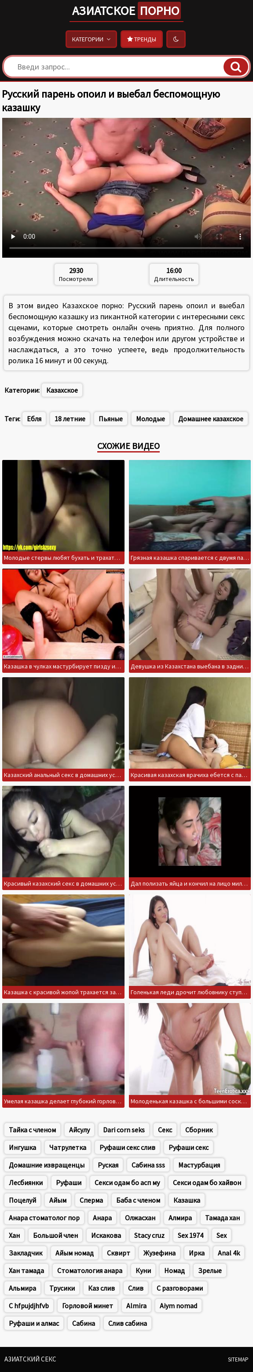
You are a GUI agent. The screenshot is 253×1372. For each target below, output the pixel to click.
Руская (108, 1164)
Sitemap (238, 1359)
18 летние (70, 418)
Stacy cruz (149, 1235)
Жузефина (159, 1252)
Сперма (91, 1200)
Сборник (199, 1129)
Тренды (141, 39)
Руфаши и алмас (34, 1323)
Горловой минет (87, 1305)
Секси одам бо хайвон (207, 1182)
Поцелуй (22, 1200)
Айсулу (79, 1129)
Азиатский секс (30, 1359)
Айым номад (74, 1252)
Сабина (83, 1323)
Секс (165, 1129)
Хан (14, 1235)
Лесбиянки (26, 1182)
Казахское (62, 390)
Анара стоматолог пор (44, 1217)
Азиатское (126, 10)
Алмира (180, 1217)
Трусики (62, 1288)
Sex (221, 1235)
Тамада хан (222, 1217)
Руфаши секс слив (127, 1147)
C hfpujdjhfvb (29, 1305)
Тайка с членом (32, 1129)
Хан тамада (26, 1270)
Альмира (22, 1288)
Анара (102, 1217)
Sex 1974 (190, 1235)
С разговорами (180, 1288)
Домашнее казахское (210, 418)
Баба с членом (138, 1200)
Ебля (34, 418)
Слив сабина (127, 1323)
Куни (143, 1270)
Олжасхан (140, 1217)
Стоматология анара (89, 1270)
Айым (57, 1200)
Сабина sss (148, 1164)
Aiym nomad (178, 1305)
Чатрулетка (67, 1147)
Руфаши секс (189, 1147)
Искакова (106, 1235)
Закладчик (25, 1252)
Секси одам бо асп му (127, 1182)
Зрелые (210, 1270)
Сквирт (118, 1252)
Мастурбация (199, 1164)
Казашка (186, 1200)
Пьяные (111, 418)
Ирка (197, 1252)
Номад (174, 1270)
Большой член (55, 1235)
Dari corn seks (124, 1129)
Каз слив (101, 1288)
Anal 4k (229, 1252)
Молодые (150, 418)
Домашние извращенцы (46, 1164)
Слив (135, 1288)
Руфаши (68, 1182)
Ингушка (22, 1147)
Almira (136, 1305)
